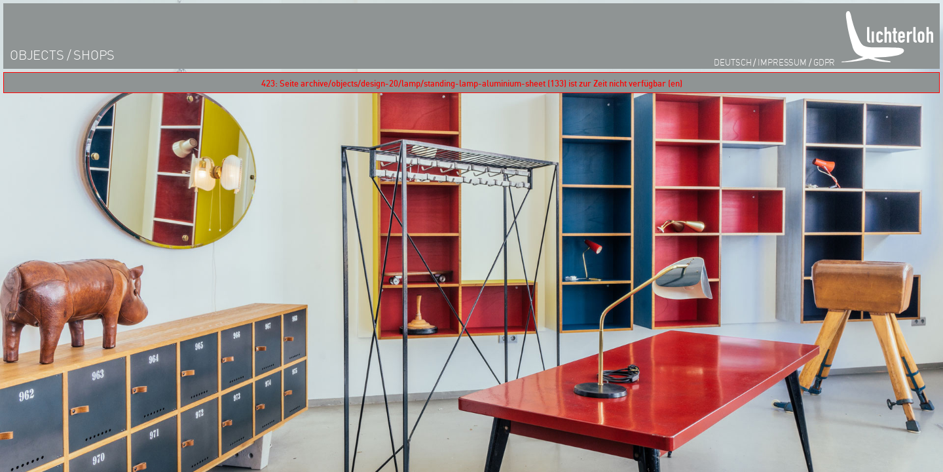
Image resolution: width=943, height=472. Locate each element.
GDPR (824, 62)
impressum (782, 62)
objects (37, 55)
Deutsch (732, 62)
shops (94, 55)
